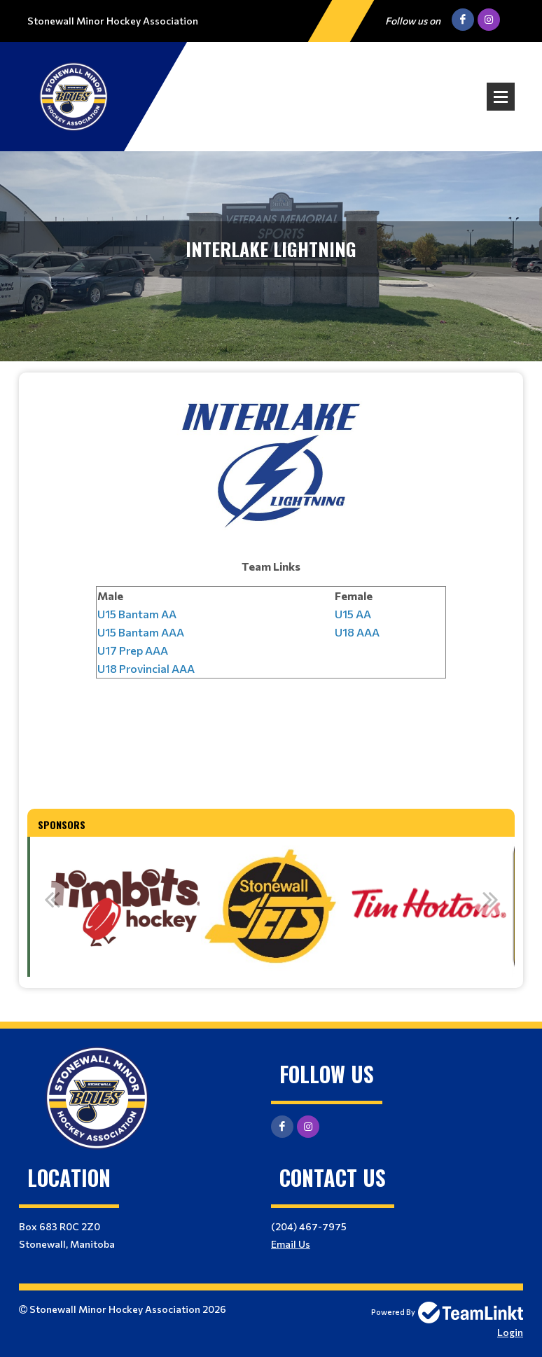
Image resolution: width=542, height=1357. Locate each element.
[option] (115, 907)
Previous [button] (51, 899)
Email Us (290, 1244)
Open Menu (501, 97)
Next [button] (490, 899)
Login (510, 1332)
